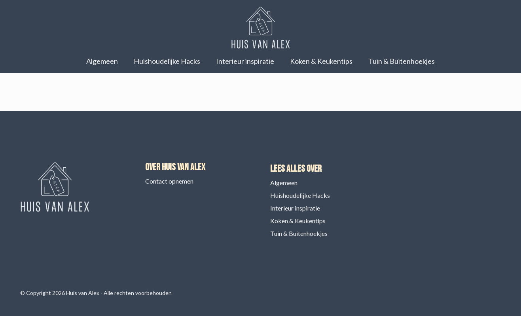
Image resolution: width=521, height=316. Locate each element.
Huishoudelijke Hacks (167, 61)
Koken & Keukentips (321, 61)
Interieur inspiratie (245, 61)
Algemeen (102, 61)
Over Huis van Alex (175, 167)
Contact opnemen (169, 181)
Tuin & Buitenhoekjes (401, 61)
